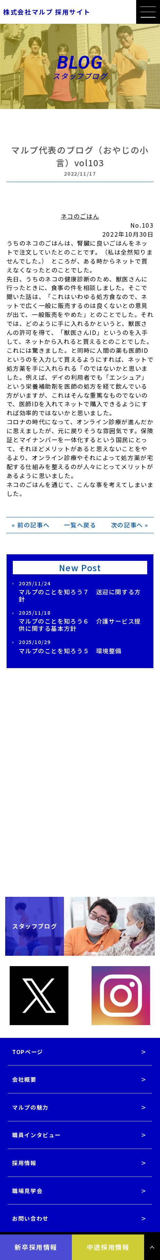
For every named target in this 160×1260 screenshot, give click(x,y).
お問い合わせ (30, 1218)
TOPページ (27, 1052)
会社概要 (24, 1079)
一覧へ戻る (80, 524)
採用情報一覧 (80, 777)
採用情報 (24, 1163)
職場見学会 (27, 1191)
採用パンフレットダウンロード (80, 814)
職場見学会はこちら (80, 851)
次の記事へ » (129, 524)
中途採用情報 (108, 1246)
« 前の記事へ (30, 524)
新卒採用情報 (36, 1246)
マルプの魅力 (30, 1107)
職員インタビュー (36, 1135)
